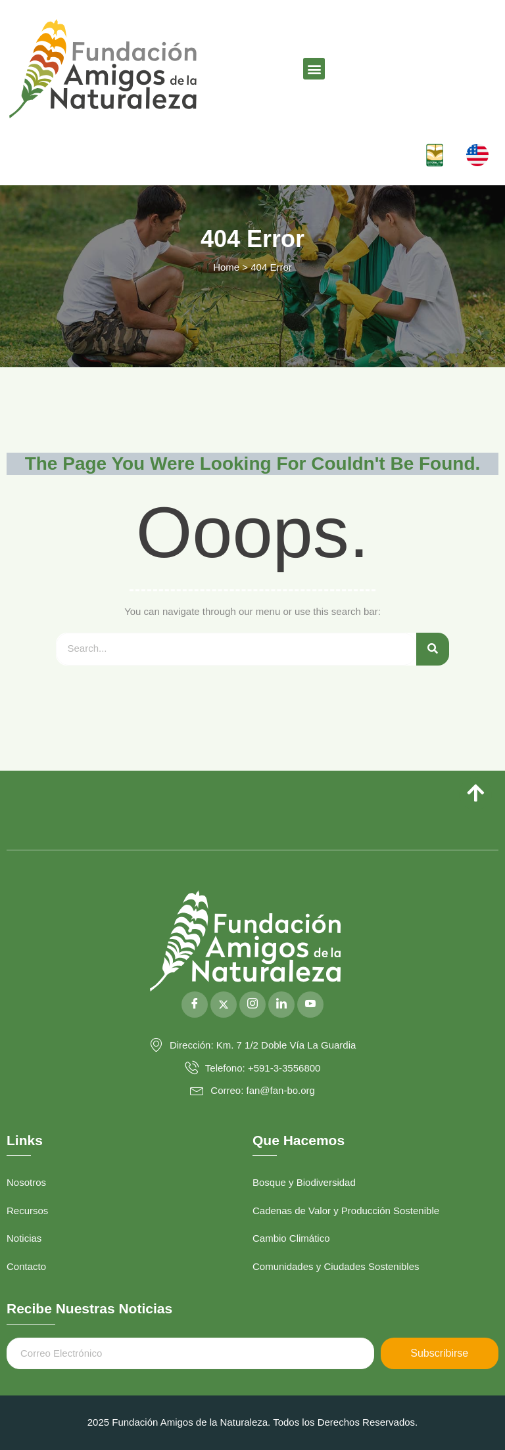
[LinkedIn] (281, 1004)
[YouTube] (310, 1004)
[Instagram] (252, 1004)
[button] (314, 68)
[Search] (432, 649)
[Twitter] (223, 1004)
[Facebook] (194, 1004)
